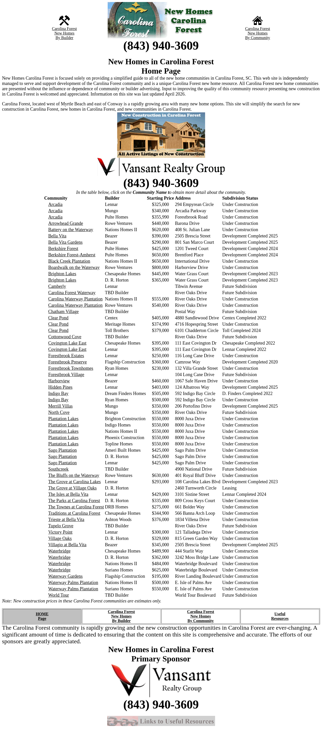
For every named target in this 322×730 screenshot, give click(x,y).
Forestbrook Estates (66, 355)
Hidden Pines (60, 387)
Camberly (57, 286)
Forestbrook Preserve (67, 361)
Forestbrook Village (66, 374)
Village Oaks (60, 538)
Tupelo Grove (60, 525)
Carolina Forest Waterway (72, 292)
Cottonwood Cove (65, 336)
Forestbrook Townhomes (70, 368)
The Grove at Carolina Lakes (74, 481)
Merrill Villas (60, 406)
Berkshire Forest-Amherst (71, 254)
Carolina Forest (64, 28)
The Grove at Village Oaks (72, 488)
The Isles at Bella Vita (68, 494)
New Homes (64, 33)
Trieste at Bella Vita (66, 519)
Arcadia (55, 204)
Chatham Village (63, 311)
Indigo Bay (58, 393)
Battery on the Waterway (70, 229)
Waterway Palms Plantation (73, 582)
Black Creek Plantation (69, 261)
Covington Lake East (67, 343)
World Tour (58, 595)
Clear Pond (58, 317)
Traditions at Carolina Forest (74, 513)
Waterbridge (59, 551)
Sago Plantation (62, 450)
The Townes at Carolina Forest (76, 506)
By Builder (64, 38)
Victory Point (60, 532)
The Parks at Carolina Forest (74, 500)
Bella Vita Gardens (65, 242)
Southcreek (58, 469)
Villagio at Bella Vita (67, 544)
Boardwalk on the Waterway (74, 267)
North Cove (59, 412)
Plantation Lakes (63, 418)
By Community (257, 38)
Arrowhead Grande (65, 223)
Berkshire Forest (63, 248)
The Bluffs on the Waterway (73, 475)
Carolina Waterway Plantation (75, 298)
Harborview (59, 380)
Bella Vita (57, 235)
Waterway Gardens (65, 576)
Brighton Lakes (62, 273)
